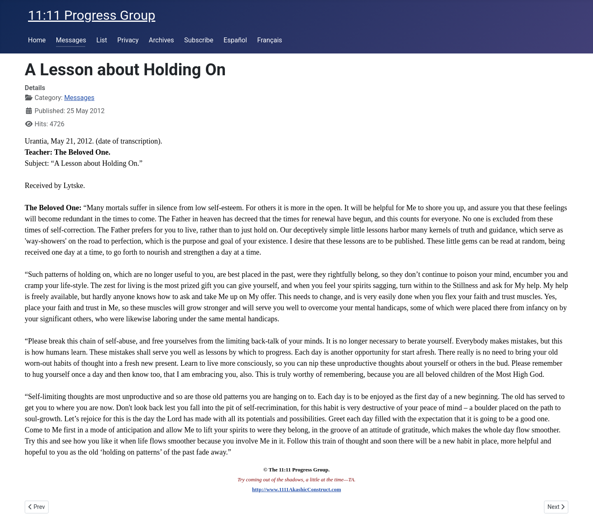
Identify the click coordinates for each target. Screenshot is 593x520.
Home (37, 40)
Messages (71, 40)
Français (269, 40)
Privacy (128, 40)
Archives (161, 40)
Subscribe (198, 40)
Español (235, 40)
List (101, 40)
